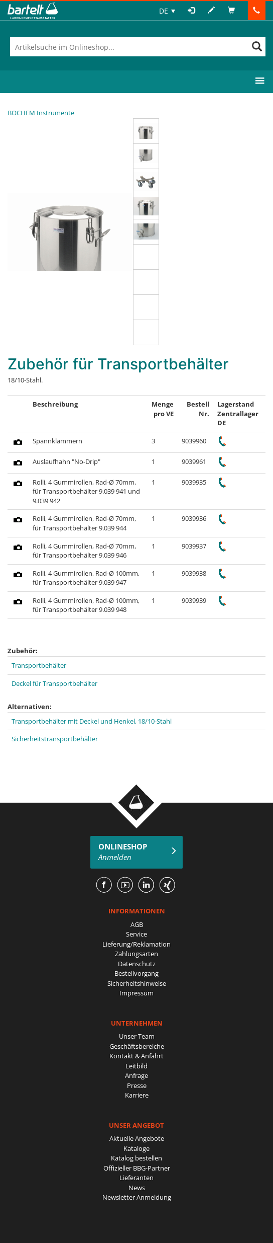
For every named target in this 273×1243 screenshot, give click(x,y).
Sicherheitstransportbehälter (55, 738)
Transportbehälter (39, 665)
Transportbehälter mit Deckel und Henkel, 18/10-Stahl (92, 721)
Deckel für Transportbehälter (54, 683)
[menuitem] (167, 11)
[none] (167, 11)
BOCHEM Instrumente (41, 112)
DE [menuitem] (163, 11)
